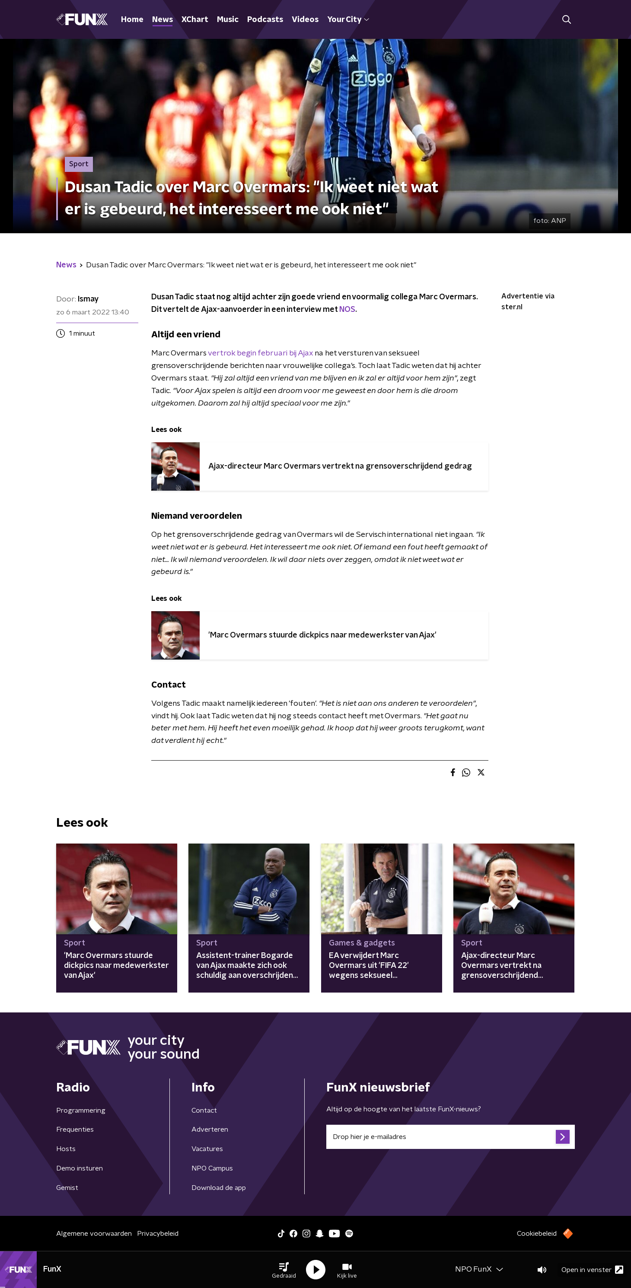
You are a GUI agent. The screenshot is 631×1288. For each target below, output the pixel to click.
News (162, 20)
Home (132, 20)
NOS (347, 310)
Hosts (66, 1148)
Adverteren (209, 1129)
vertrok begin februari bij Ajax (260, 353)
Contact (204, 1110)
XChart (195, 20)
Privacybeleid (157, 1233)
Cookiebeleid (537, 1233)
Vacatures (207, 1148)
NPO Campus (212, 1168)
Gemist (67, 1187)
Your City (348, 20)
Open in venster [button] (592, 1270)
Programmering (80, 1110)
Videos (305, 20)
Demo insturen (79, 1168)
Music (228, 20)
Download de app (218, 1187)
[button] (284, 1270)
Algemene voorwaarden (94, 1233)
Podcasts (265, 20)
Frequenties (75, 1129)
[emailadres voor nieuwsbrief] (450, 1137)
